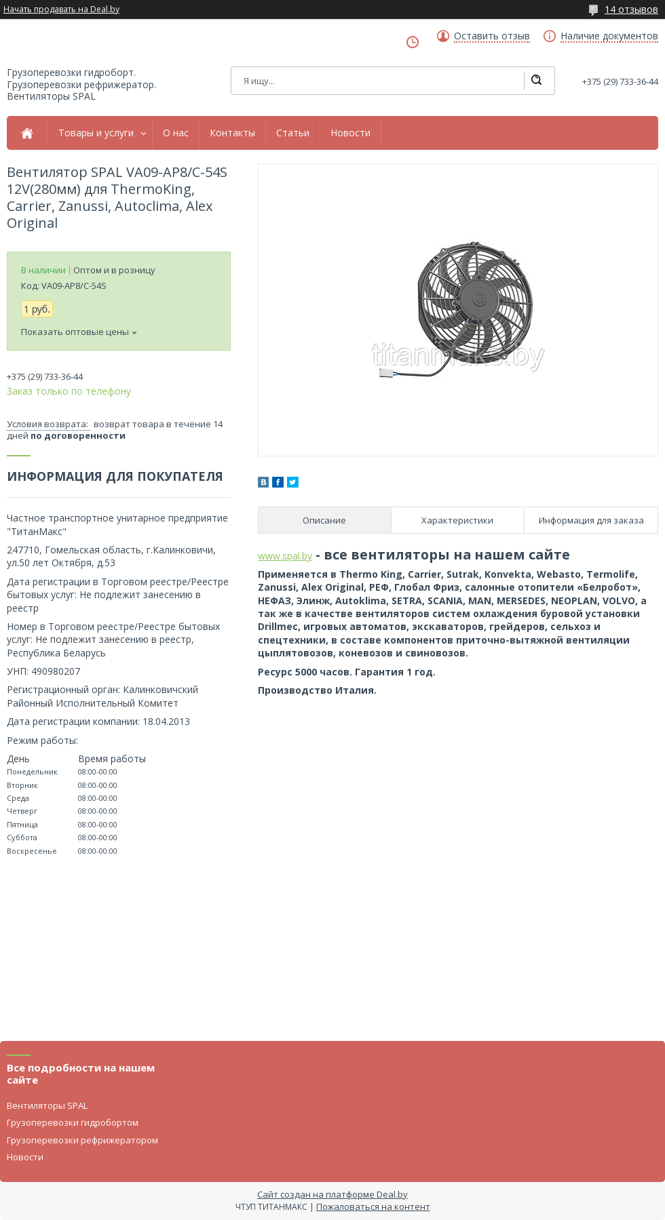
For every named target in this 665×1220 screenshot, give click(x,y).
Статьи (292, 133)
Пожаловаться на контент (373, 1206)
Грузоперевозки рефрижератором (82, 1140)
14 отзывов (631, 9)
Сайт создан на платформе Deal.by (332, 1194)
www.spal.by (285, 555)
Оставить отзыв (492, 36)
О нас (176, 133)
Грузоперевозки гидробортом (72, 1122)
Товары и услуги (96, 133)
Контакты (232, 133)
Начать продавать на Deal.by (61, 9)
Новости (350, 133)
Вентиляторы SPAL (47, 1105)
